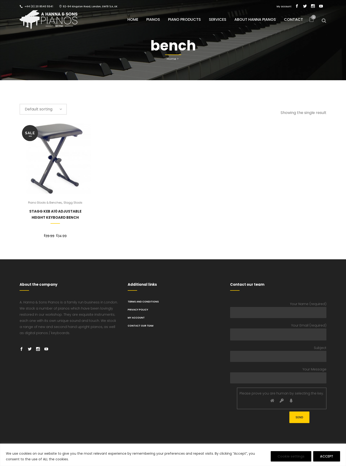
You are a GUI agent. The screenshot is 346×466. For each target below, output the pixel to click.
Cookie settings (291, 456)
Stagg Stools (72, 203)
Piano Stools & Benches (45, 203)
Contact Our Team (140, 325)
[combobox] (43, 109)
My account (284, 6)
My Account (136, 317)
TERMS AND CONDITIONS (143, 301)
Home (171, 59)
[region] (173, 455)
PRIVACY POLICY (138, 309)
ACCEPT (326, 456)
